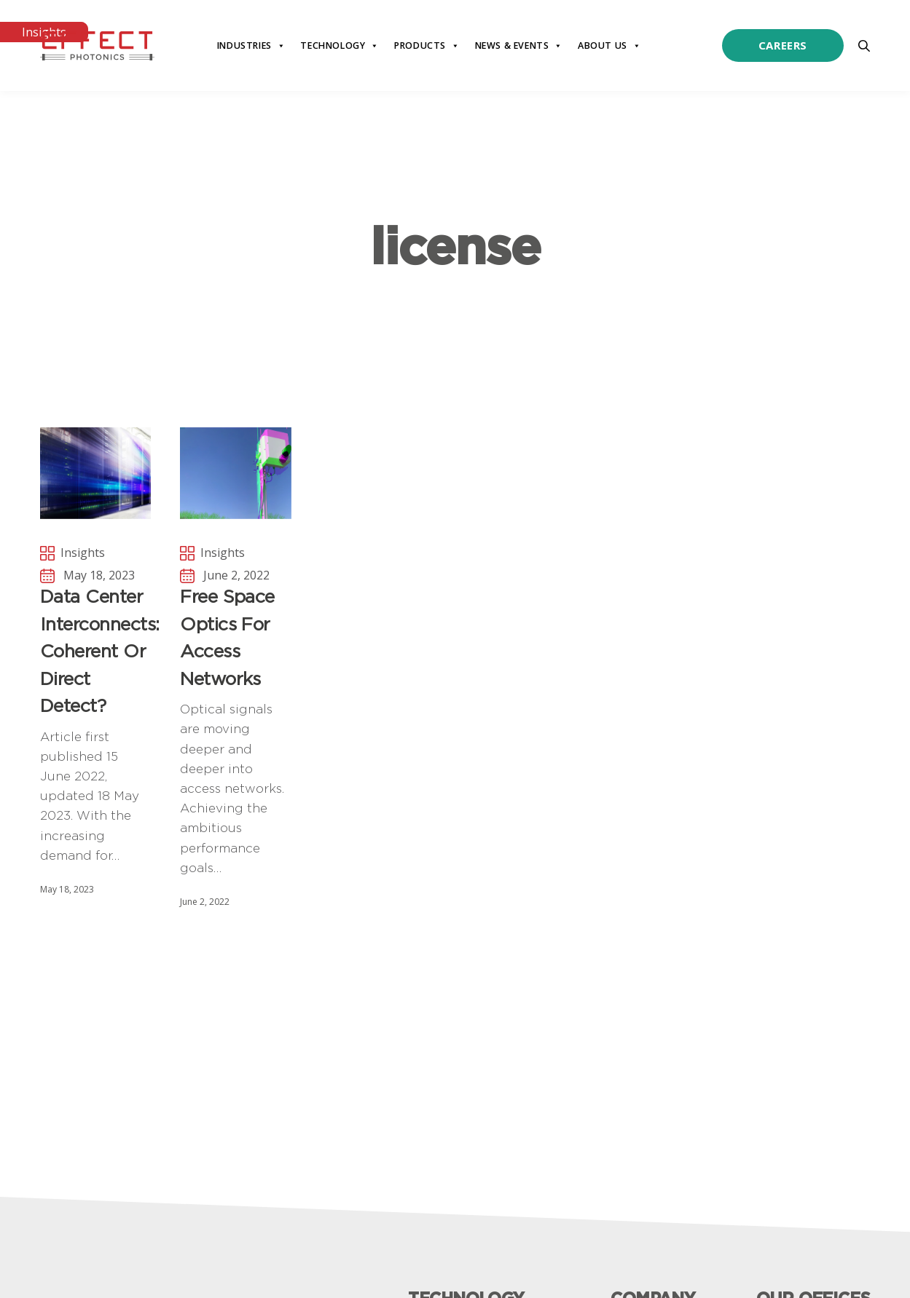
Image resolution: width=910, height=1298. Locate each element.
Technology (340, 45)
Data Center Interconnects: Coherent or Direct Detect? (95, 650)
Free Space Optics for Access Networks (227, 637)
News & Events (519, 45)
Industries (251, 45)
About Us (609, 45)
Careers (782, 45)
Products (427, 45)
